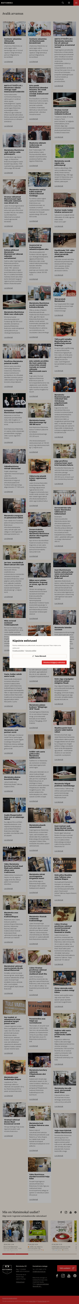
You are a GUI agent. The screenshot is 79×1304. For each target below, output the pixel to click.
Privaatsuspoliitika (18, 650)
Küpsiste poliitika (31, 650)
